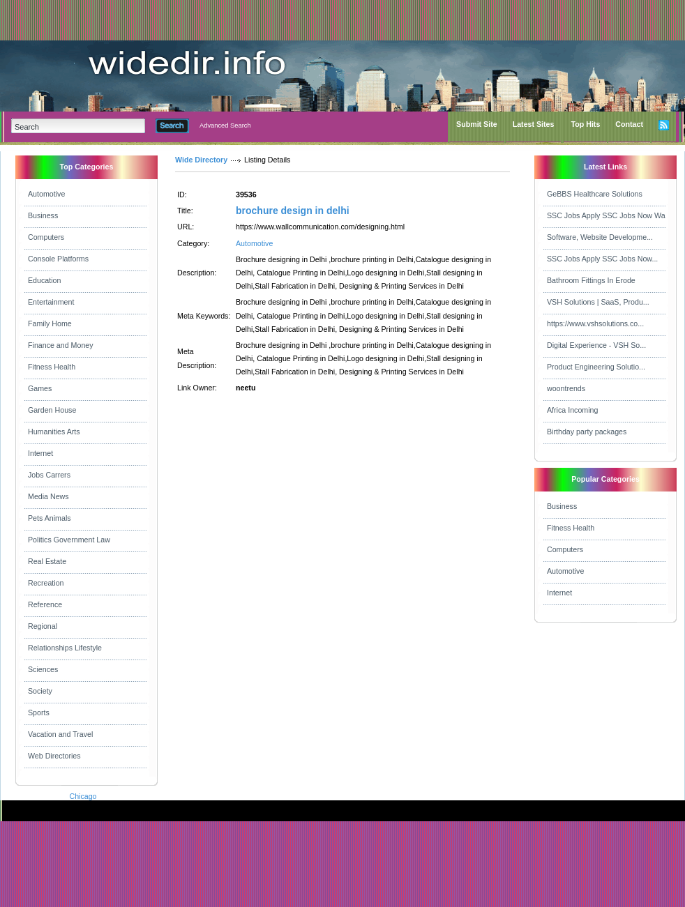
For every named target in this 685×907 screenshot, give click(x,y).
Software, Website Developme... (600, 237)
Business (43, 215)
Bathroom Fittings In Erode (591, 280)
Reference (45, 604)
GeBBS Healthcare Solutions (594, 194)
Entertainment (51, 302)
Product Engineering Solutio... (596, 367)
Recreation (46, 583)
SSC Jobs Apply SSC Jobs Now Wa (606, 215)
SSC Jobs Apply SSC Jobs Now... (602, 258)
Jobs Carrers (49, 475)
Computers (46, 237)
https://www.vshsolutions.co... (595, 323)
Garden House (52, 410)
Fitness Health (51, 367)
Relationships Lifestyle (65, 647)
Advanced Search (225, 125)
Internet (40, 453)
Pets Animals (49, 518)
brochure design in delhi (292, 210)
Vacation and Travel (60, 734)
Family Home (50, 323)
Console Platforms (58, 258)
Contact (629, 124)
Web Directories (54, 756)
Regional (42, 626)
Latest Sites (534, 124)
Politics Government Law (69, 539)
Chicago (82, 796)
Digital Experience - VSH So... (596, 345)
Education (44, 280)
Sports (39, 712)
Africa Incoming (572, 410)
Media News (48, 496)
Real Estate (47, 561)
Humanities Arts (54, 431)
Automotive (46, 194)
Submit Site (476, 124)
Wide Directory (201, 159)
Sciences (43, 669)
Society (40, 691)
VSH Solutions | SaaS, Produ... (598, 302)
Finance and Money (60, 345)
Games (40, 388)
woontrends (566, 388)
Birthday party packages (586, 431)
